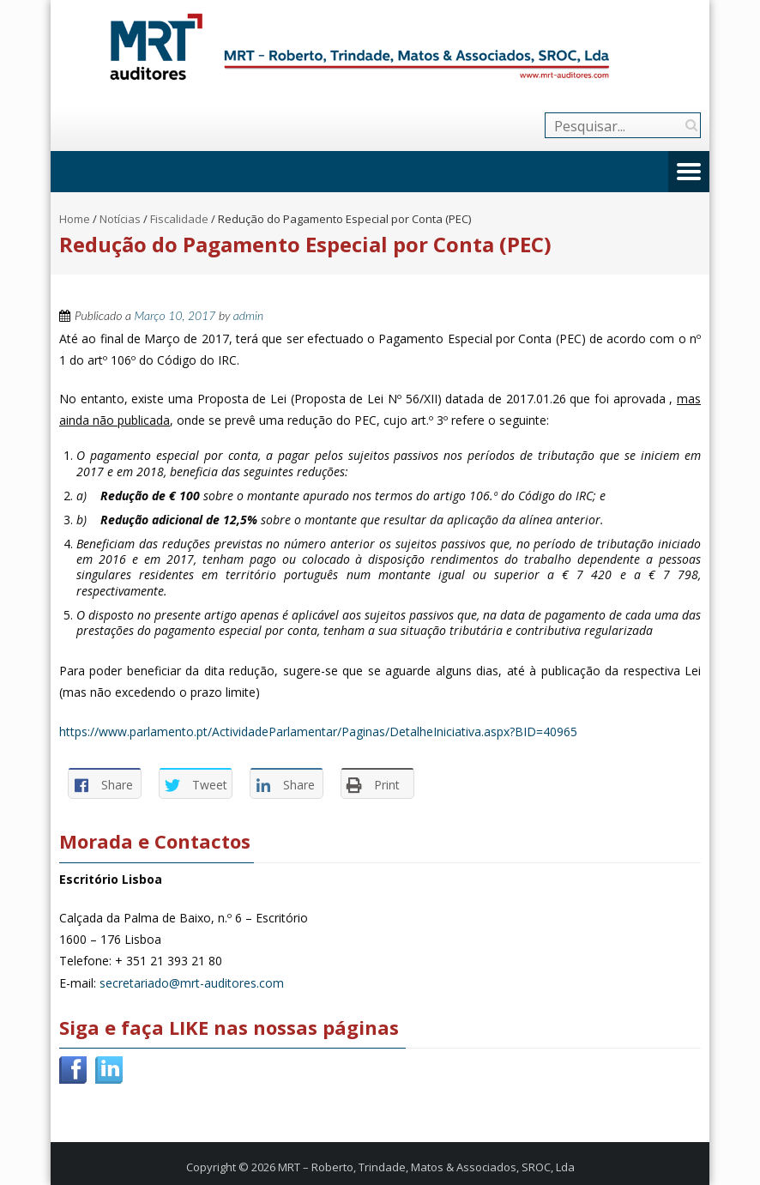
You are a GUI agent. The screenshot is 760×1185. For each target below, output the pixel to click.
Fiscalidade (179, 219)
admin (248, 315)
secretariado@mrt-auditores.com (192, 983)
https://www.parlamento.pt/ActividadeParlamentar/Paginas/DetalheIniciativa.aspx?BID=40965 (318, 731)
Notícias (120, 219)
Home (74, 219)
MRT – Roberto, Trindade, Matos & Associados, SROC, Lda (426, 1167)
